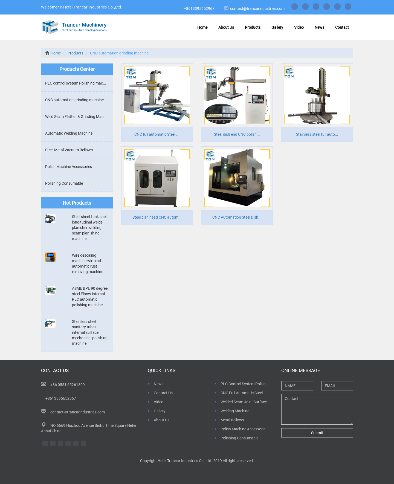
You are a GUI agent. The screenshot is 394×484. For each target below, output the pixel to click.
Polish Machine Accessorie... (245, 429)
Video (299, 27)
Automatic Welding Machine (68, 133)
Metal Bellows (232, 420)
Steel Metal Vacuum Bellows (69, 150)
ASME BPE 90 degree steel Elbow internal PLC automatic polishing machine (90, 296)
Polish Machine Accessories (68, 166)
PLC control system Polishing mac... (75, 83)
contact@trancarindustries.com (256, 8)
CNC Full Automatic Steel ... (244, 393)
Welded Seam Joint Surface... (245, 402)
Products (252, 27)
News (319, 27)
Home (202, 27)
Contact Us (163, 393)
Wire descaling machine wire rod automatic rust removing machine (87, 263)
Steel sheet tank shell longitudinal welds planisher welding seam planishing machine (89, 228)
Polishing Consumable (64, 183)
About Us (226, 27)
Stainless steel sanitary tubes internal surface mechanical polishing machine (90, 332)
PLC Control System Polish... (245, 384)
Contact (342, 27)
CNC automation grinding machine (74, 100)
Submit (317, 433)
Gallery (277, 27)
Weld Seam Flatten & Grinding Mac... (76, 116)
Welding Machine (235, 411)
